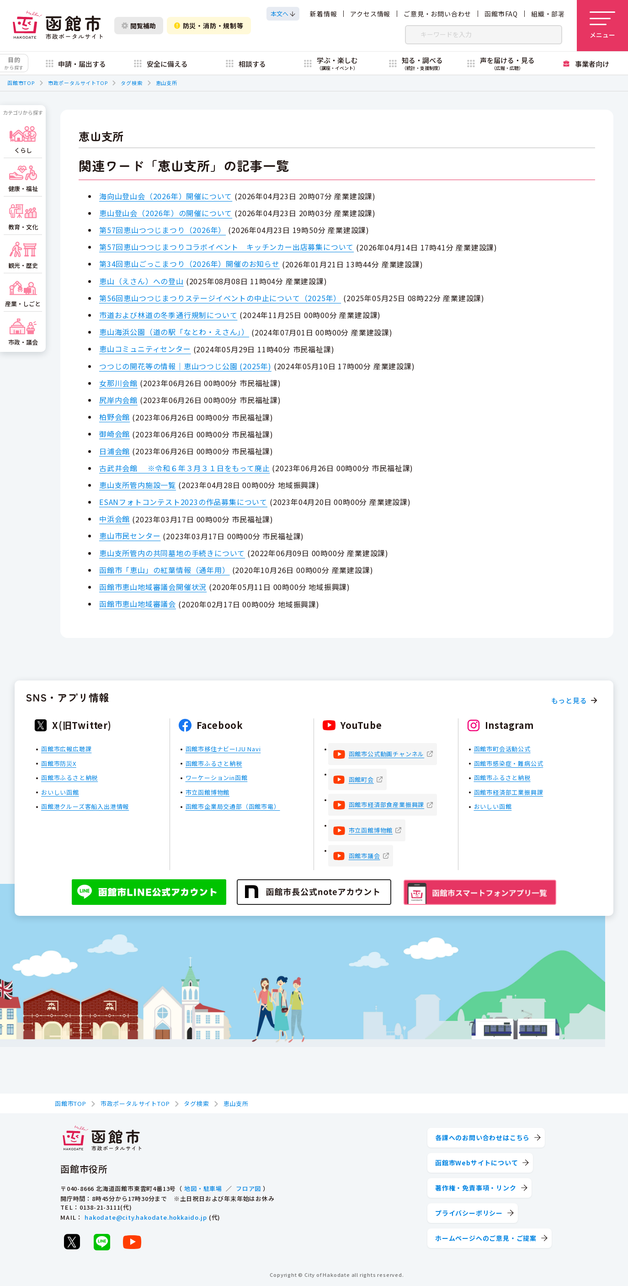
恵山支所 (166, 82)
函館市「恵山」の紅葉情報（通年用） (164, 569)
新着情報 (323, 13)
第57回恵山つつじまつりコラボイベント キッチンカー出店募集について (226, 246)
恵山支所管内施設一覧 (137, 484)
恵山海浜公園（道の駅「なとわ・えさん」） (174, 331)
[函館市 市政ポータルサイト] (57, 25)
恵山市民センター (129, 535)
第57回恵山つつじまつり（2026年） (162, 229)
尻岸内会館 (118, 399)
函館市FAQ (501, 13)
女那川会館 (118, 382)
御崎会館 (114, 433)
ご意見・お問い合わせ (437, 13)
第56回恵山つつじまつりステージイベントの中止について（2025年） (220, 297)
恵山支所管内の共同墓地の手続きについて (172, 552)
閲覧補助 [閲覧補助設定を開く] (139, 25)
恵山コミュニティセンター (145, 348)
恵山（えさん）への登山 (141, 281)
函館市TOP (21, 82)
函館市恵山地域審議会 (137, 603)
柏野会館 (114, 416)
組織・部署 (548, 13)
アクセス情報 (370, 13)
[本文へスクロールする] (282, 14)
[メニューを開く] (602, 25)
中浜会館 (114, 518)
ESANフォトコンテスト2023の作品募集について (183, 501)
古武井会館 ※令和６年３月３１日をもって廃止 (184, 467)
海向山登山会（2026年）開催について (165, 196)
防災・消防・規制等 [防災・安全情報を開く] (209, 25)
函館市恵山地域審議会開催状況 (153, 586)
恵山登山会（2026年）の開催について (165, 212)
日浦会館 (114, 451)
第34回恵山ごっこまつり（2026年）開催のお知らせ (189, 263)
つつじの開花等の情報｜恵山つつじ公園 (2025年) (185, 366)
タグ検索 (131, 82)
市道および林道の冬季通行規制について (168, 314)
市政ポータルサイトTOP (78, 82)
